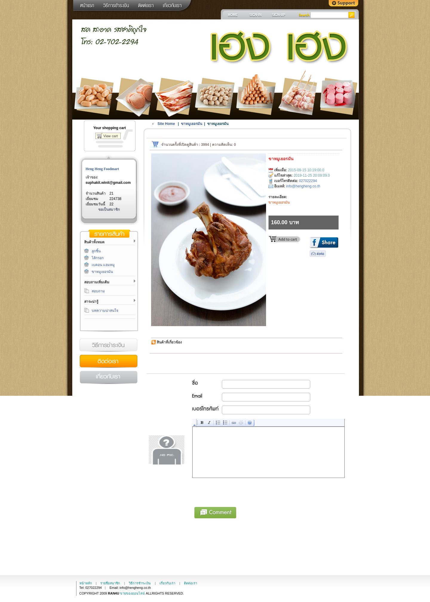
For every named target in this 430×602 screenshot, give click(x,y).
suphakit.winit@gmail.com (108, 183)
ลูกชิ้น (96, 251)
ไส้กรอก (98, 258)
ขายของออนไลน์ (132, 593)
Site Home (166, 124)
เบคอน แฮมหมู (103, 265)
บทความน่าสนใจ (105, 310)
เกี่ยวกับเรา (108, 377)
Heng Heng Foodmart (102, 169)
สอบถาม (98, 291)
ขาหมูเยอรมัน (102, 272)
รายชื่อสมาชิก (110, 583)
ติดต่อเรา (108, 361)
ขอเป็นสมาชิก (109, 209)
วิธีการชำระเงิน (108, 345)
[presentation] (238, 491)
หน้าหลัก (85, 583)
